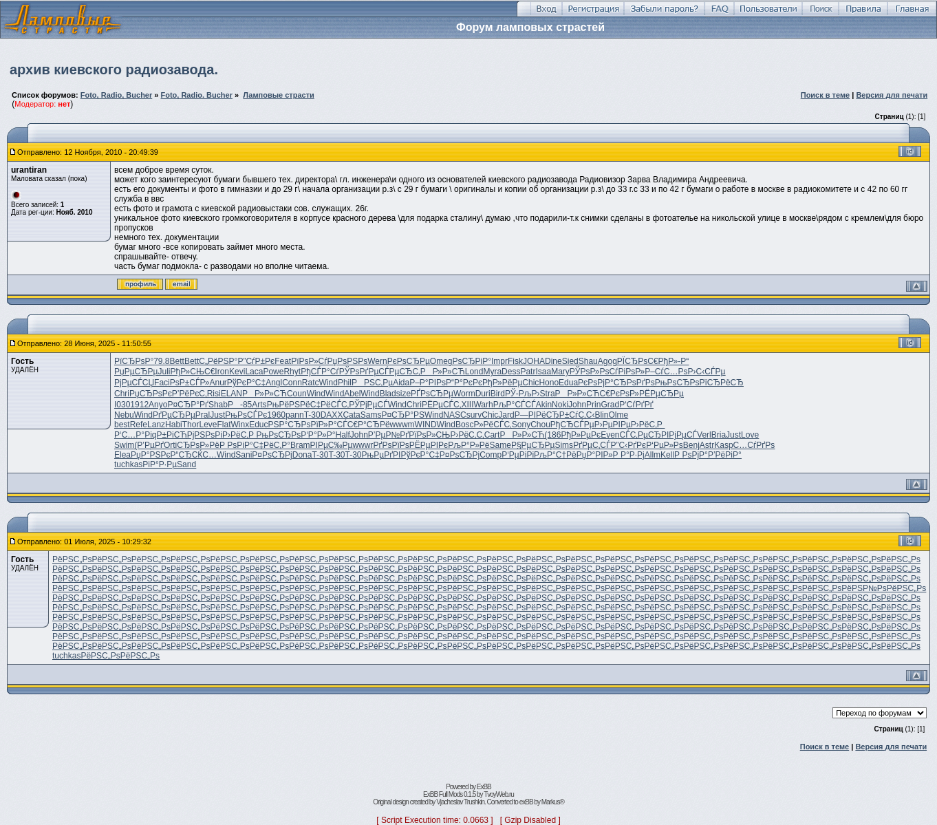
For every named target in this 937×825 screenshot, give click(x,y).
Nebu (124, 415)
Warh (483, 404)
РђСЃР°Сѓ (320, 371)
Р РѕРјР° (691, 455)
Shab (218, 404)
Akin (544, 404)
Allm (652, 455)
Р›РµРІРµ (612, 424)
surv (474, 415)
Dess (511, 371)
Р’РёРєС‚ (189, 393)
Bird (498, 393)
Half (342, 435)
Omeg (441, 361)
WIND (426, 424)
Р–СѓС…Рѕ (666, 371)
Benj (691, 445)
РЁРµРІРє (428, 445)
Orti (170, 445)
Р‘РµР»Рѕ (664, 445)
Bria (718, 435)
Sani (243, 455)
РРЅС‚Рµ (372, 382)
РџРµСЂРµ (136, 371)
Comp (491, 455)
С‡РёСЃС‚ (329, 404)
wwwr (362, 445)
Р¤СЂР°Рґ (187, 404)
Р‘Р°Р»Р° (318, 435)
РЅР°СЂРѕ (289, 424)
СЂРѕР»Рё (198, 445)
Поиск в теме (825, 95)
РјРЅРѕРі (204, 435)
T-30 (312, 415)
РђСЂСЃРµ (572, 424)
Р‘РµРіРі (518, 455)
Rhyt (292, 371)
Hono (549, 382)
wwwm (402, 424)
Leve (208, 424)
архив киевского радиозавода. (114, 69)
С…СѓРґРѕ (754, 445)
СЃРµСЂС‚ (399, 371)
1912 (139, 404)
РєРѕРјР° (596, 382)
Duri (483, 393)
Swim (124, 445)
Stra (547, 393)
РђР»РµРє (581, 435)
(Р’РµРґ (149, 445)
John (577, 404)
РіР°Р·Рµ (159, 464)
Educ (258, 424)
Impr (499, 361)
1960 (276, 415)
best (122, 424)
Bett (177, 361)
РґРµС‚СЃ (591, 445)
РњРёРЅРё (288, 404)
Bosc (464, 424)
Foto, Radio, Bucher (116, 95)
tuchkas (128, 464)
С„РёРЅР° (218, 361)
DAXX (332, 415)
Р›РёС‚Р (648, 424)
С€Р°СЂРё (368, 424)
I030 (122, 404)
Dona (302, 455)
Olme (618, 415)
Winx (240, 424)
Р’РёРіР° (725, 455)
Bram (300, 445)
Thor (191, 424)
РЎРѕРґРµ (359, 371)
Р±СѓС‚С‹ (577, 415)
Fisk (515, 361)
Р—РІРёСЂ (537, 415)
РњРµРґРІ (381, 455)
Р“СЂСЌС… (194, 455)
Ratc (310, 382)
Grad (610, 404)
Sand (186, 464)
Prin (593, 404)
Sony (521, 424)
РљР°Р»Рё (468, 445)
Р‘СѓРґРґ (636, 404)
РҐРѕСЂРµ (432, 393)
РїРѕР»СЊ (429, 435)
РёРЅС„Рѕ (71, 559)
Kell (667, 455)
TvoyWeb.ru (499, 794)
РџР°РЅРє (151, 455)
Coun (297, 393)
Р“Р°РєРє (464, 382)
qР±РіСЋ (169, 435)
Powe (273, 371)
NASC (454, 415)
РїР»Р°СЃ (328, 424)
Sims (563, 445)
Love (750, 435)
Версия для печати (891, 95)
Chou (540, 424)
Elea (122, 455)
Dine (553, 361)
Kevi (237, 371)
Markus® (552, 802)
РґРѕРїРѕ (391, 445)
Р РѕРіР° (236, 445)
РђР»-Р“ (673, 361)
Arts (259, 404)
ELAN (231, 393)
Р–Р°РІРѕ (427, 382)
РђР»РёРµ (502, 382)
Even (610, 435)
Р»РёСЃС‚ (493, 424)
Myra (492, 371)
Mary (560, 371)
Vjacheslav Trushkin (460, 802)
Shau (588, 361)
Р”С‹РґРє (628, 445)
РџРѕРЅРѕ (347, 361)
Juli (164, 371)
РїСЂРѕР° (133, 361)
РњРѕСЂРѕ (677, 382)
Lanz (156, 424)
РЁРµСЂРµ (661, 393)
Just (217, 415)
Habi (173, 424)
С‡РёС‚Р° (271, 445)
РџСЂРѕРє (150, 393)
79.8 (161, 361)
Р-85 (240, 404)
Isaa (543, 371)
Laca (254, 371)
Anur (217, 382)
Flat (223, 424)
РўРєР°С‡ (246, 382)
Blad (388, 393)
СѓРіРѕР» (627, 371)
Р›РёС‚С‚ (467, 435)
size (403, 393)
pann (295, 415)
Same (500, 445)
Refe (138, 424)
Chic (530, 382)
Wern (377, 361)
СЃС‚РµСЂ (639, 435)
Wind (328, 382)
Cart (492, 435)
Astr (707, 445)
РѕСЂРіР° (471, 361)
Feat (282, 361)
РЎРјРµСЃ (368, 404)
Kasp (723, 445)
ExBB (484, 787)
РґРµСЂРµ (174, 415)
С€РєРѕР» (619, 393)
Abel (352, 393)
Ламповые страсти (278, 95)
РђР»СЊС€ (193, 371)
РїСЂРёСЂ (722, 382)
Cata (351, 415)
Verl (704, 435)
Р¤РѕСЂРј (272, 455)
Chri (121, 393)
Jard (506, 415)
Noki (560, 404)
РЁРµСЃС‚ (441, 404)
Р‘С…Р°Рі (133, 435)
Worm (464, 393)
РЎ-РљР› (522, 393)
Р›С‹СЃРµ (707, 371)
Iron (222, 371)
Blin (601, 415)
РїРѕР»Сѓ (309, 361)
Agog (607, 361)
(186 (552, 435)
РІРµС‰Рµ (331, 445)
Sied (570, 361)
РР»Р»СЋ (442, 371)
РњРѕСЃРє (246, 415)
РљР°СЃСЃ (514, 404)
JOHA (534, 361)
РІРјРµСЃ (679, 435)
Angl (274, 382)
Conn (292, 382)
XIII (467, 404)
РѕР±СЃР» (190, 382)
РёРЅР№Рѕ (864, 588)
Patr (527, 371)
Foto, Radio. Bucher (196, 95)
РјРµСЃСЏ (134, 382)
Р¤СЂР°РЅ (402, 415)
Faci (162, 382)
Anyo (158, 404)
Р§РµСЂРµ (533, 445)
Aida (401, 382)
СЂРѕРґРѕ (634, 382)
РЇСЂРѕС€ (637, 361)
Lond (474, 371)
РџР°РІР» (595, 455)
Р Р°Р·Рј (629, 455)
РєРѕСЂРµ (408, 361)
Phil (345, 382)
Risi (214, 393)
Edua (568, 382)
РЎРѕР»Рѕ (590, 371)
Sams (371, 415)
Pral (202, 415)
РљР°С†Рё (555, 455)
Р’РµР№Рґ (388, 435)
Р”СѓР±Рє (255, 361)
